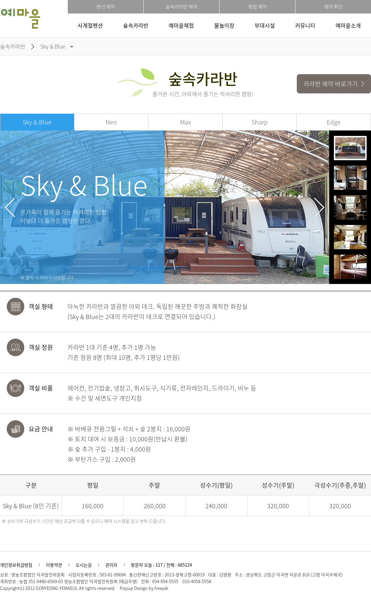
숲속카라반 (135, 25)
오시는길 (84, 565)
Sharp (260, 121)
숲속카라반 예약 (181, 6)
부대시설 (265, 25)
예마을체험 (181, 25)
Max (185, 121)
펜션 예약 (105, 6)
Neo (111, 121)
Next (319, 207)
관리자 (111, 565)
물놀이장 (224, 25)
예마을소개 (348, 25)
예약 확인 (333, 6)
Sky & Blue (52, 46)
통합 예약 (257, 6)
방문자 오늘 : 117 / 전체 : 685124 (161, 565)
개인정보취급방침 (16, 565)
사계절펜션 (90, 25)
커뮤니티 (305, 25)
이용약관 (54, 565)
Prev (10, 207)
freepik (161, 588)
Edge (334, 121)
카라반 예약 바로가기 (334, 83)
